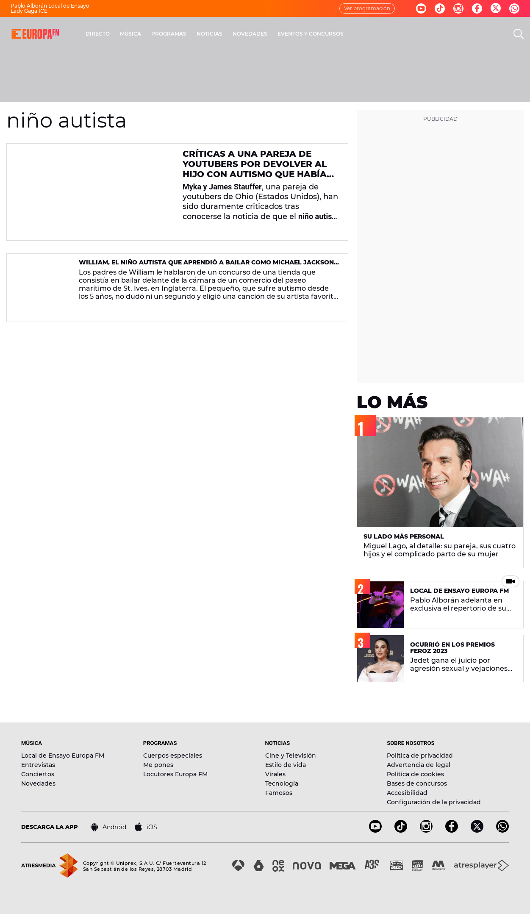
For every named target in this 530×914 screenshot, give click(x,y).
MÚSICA (130, 34)
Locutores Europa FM (175, 774)
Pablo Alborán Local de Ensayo (50, 6)
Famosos (278, 793)
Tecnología (281, 783)
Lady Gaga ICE (29, 11)
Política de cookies (415, 774)
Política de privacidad (420, 755)
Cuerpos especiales (172, 755)
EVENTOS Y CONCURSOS (310, 34)
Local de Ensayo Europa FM (62, 755)
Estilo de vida (285, 765)
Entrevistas (38, 765)
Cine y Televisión (290, 755)
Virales (275, 774)
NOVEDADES (250, 34)
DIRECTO (98, 34)
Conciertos (37, 774)
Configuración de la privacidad (434, 802)
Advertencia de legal (418, 765)
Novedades (38, 783)
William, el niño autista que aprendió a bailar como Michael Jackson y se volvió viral (206, 265)
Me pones (158, 765)
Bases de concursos (417, 783)
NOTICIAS (209, 34)
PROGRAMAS (168, 34)
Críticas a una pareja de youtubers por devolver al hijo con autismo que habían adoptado (258, 169)
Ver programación (367, 8)
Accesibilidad (407, 793)
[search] (518, 34)
